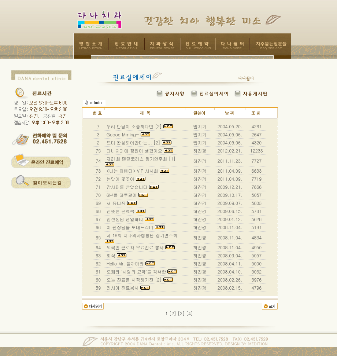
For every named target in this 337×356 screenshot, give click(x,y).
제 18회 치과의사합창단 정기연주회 (142, 237)
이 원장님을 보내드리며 (134, 227)
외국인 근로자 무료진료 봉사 (140, 247)
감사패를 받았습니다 (132, 187)
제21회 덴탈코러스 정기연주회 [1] (141, 160)
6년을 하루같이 (126, 195)
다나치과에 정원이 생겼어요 (139, 150)
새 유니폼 (121, 203)
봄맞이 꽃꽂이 (125, 179)
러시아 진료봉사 (127, 288)
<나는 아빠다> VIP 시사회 (137, 171)
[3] (181, 313)
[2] (172, 313)
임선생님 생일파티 (129, 219)
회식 (115, 255)
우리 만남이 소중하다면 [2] (139, 126)
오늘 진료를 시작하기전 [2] (139, 279)
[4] (189, 313)
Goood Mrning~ (128, 134)
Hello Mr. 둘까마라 (130, 263)
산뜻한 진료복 (125, 211)
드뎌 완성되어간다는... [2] (138, 142)
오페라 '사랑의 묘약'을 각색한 (141, 271)
